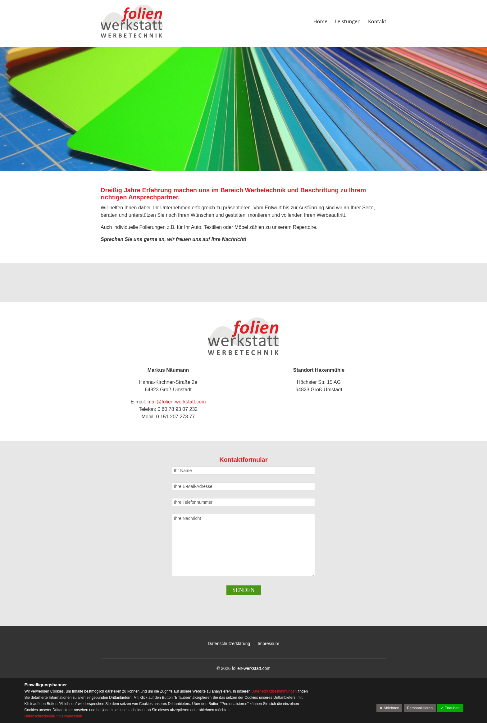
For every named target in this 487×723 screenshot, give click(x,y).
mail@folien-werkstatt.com (177, 401)
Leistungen (348, 21)
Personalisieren (420, 708)
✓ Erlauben (449, 708)
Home (320, 21)
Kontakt (377, 21)
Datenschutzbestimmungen (275, 691)
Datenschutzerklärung (229, 643)
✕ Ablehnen (389, 708)
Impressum (268, 643)
